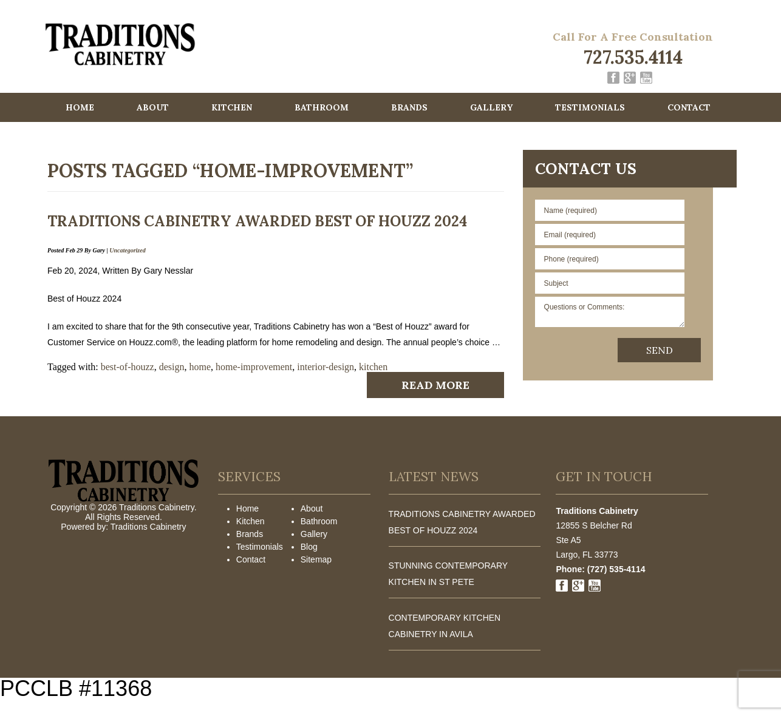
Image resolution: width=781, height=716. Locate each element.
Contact (689, 107)
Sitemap (316, 559)
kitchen (373, 367)
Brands (409, 107)
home (200, 367)
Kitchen (231, 107)
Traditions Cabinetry (148, 527)
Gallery (491, 107)
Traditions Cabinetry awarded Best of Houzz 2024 (257, 221)
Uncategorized (127, 250)
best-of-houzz (127, 367)
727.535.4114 (633, 57)
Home (80, 107)
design (172, 367)
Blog (309, 547)
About (153, 107)
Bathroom (322, 107)
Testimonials (590, 107)
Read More (435, 385)
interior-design (325, 367)
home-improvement (254, 367)
